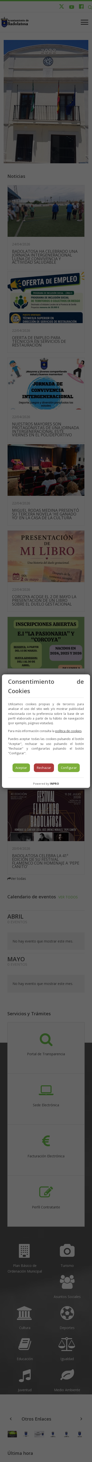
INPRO (54, 783)
